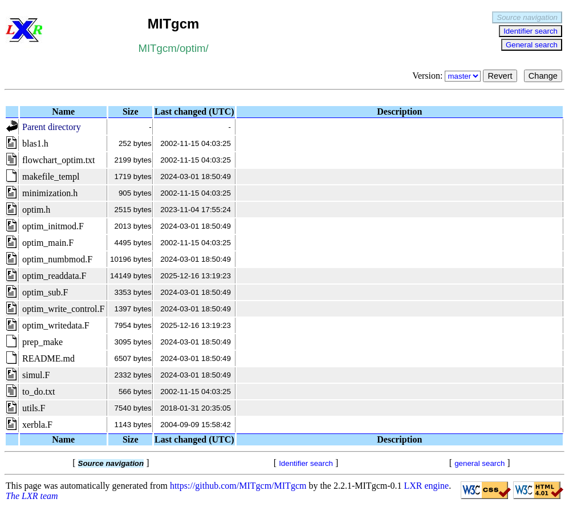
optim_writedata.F (56, 325)
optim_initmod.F (53, 226)
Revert (499, 75)
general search (479, 463)
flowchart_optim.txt (58, 160)
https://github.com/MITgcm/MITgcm (238, 485)
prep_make (42, 342)
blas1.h (35, 143)
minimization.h (50, 193)
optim (193, 48)
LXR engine (426, 485)
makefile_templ (50, 176)
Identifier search (530, 31)
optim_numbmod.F (57, 259)
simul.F (36, 375)
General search (532, 44)
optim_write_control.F (63, 309)
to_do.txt (38, 391)
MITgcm (157, 48)
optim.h (36, 209)
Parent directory (51, 127)
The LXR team (32, 496)
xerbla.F (37, 424)
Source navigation (527, 17)
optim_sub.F (45, 292)
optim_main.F (48, 243)
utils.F (33, 408)
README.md (48, 358)
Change (543, 75)
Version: (447, 75)
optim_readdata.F (54, 276)
